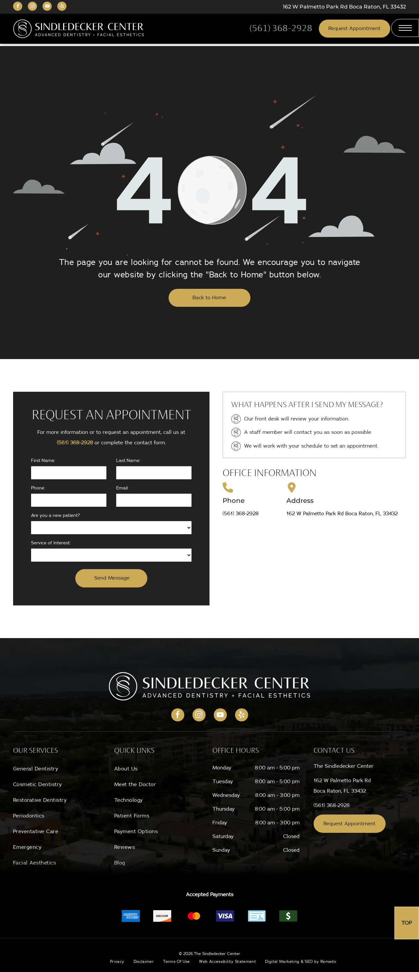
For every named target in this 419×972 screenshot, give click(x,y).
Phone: (38, 488)
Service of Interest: (51, 543)
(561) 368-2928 (75, 442)
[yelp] (61, 7)
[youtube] (47, 7)
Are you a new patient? (55, 515)
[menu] (405, 28)
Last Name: (128, 460)
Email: (122, 488)
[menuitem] (59, 769)
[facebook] (17, 7)
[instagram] (32, 7)
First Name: (43, 460)
